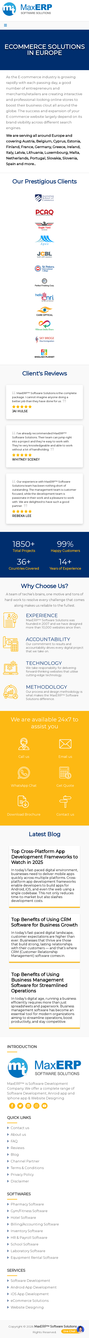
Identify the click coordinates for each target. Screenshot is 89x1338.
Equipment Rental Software (32, 1258)
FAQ (12, 1141)
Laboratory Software (26, 1251)
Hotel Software (21, 1218)
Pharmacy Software (25, 1204)
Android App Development (32, 1287)
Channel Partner (23, 1161)
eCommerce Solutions (28, 1301)
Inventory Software (25, 1231)
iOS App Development (28, 1294)
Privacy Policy (20, 1175)
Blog (13, 1155)
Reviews (15, 1148)
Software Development (28, 1281)
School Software (22, 1244)
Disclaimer (18, 1181)
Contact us (18, 1128)
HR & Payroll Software (27, 1238)
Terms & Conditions (25, 1168)
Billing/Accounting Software (33, 1224)
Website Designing (25, 1307)
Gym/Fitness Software (27, 1211)
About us (16, 1135)
